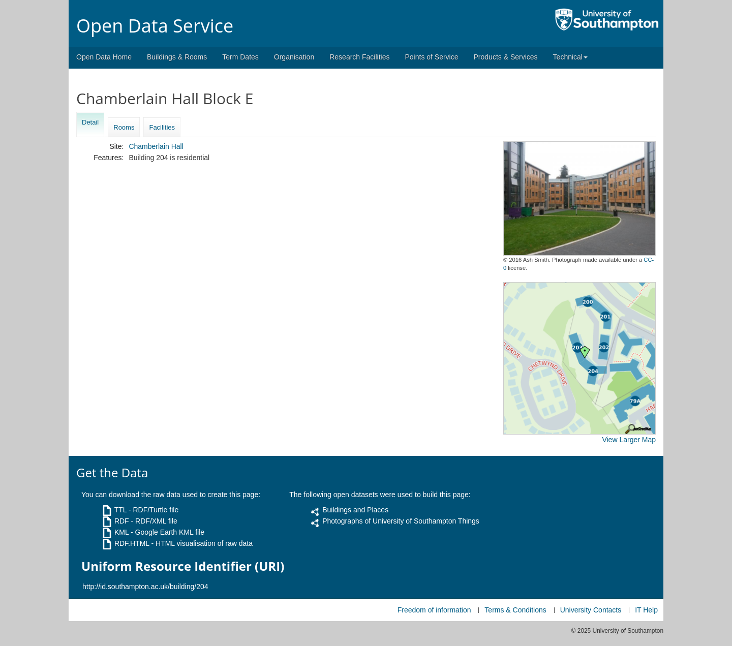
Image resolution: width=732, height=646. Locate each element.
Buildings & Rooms (177, 57)
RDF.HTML (131, 543)
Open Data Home (104, 57)
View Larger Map (629, 440)
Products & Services (506, 57)
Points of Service (431, 57)
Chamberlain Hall (156, 146)
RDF (121, 521)
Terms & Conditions (515, 610)
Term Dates (240, 57)
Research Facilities (359, 57)
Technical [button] (570, 57)
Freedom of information (434, 610)
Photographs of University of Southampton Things (400, 521)
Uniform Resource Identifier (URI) (182, 566)
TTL (120, 510)
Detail (90, 122)
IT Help (646, 610)
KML (121, 532)
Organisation (294, 57)
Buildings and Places (355, 510)
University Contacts (591, 610)
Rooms (123, 127)
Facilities (162, 127)
